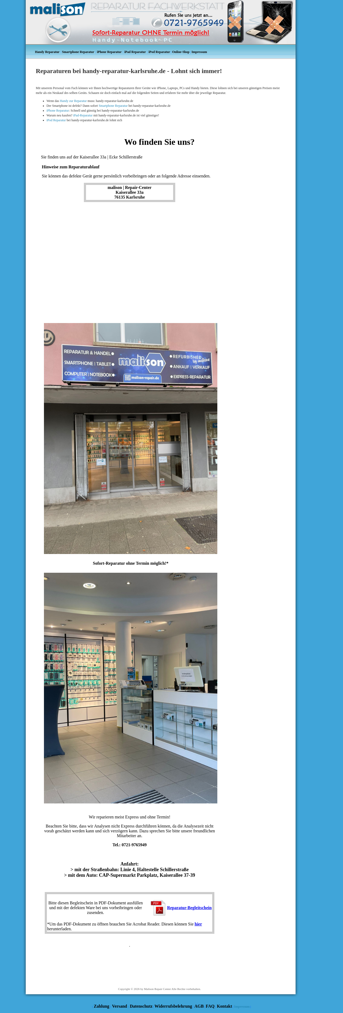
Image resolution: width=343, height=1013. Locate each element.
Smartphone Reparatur (113, 106)
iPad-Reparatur (83, 115)
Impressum (242, 1006)
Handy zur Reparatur (73, 101)
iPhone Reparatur (58, 110)
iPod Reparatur (56, 120)
